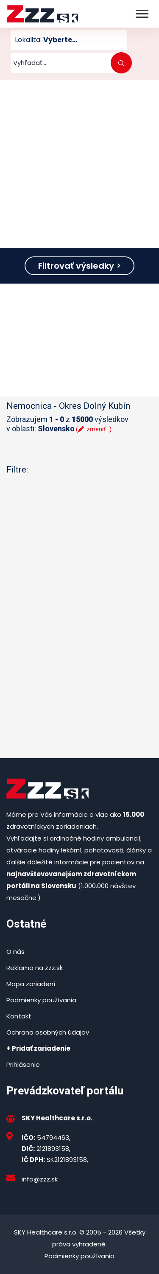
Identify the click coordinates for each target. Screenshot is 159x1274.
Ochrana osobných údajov (47, 1032)
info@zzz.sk (40, 1179)
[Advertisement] (79, 164)
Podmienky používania (41, 1000)
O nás (15, 951)
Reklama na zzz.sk (34, 967)
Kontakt (18, 1016)
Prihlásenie (23, 1064)
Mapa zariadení (30, 983)
